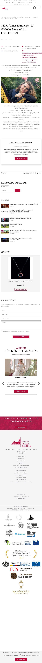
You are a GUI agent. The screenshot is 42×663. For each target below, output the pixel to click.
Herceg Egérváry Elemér (21, 475)
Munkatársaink (21, 462)
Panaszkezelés (21, 460)
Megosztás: (27, 173)
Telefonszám (4, 318)
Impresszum (21, 458)
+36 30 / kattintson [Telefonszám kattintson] (33, 1)
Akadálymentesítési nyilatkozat (21, 465)
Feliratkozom (21, 158)
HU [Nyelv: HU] (24, 4)
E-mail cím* (4, 313)
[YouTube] (19, 4)
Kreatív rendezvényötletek (21, 474)
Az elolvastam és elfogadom (15, 331)
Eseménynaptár (11, 17)
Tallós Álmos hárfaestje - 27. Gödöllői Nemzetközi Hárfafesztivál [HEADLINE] (21, 2)
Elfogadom (21, 659)
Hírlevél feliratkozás (21, 470)
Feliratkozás (21, 427)
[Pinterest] (17, 4)
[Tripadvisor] (21, 4)
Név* (2, 309)
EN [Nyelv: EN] (26, 4)
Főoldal (3, 17)
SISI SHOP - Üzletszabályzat (27, 508)
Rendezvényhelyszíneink (21, 472)
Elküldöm (21, 336)
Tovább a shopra (20, 289)
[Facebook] (14, 4)
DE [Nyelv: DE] (28, 4)
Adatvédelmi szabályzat (13, 508)
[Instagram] (16, 4)
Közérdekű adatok (21, 456)
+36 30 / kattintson (24, 496)
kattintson (23, 498)
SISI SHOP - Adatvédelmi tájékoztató (21, 510)
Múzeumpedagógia (21, 477)
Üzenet (3, 322)
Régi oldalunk (21, 463)
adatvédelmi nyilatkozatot (10, 331)
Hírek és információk (21, 351)
